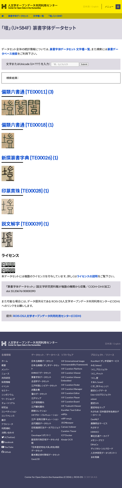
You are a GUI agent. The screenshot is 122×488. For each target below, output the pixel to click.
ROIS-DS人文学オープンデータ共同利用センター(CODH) (47, 316)
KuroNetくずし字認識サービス (105, 361)
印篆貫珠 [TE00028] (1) (25, 190)
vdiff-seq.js (66, 418)
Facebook (7, 442)
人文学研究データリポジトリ (104, 453)
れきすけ (95, 427)
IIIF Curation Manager (71, 389)
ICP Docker (66, 435)
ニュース (5, 373)
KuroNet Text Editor (71, 410)
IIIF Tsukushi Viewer (71, 406)
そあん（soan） (97, 382)
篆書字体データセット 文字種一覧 (70, 49)
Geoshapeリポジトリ (40, 435)
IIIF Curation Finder (70, 385)
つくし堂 (94, 378)
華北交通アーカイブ (100, 436)
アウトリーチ (7, 424)
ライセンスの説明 (87, 276)
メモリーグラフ (97, 440)
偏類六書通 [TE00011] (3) (27, 91)
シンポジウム (8, 394)
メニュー (112, 6)
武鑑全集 (35, 389)
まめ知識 (95, 457)
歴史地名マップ (98, 407)
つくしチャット (97, 373)
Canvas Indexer (68, 426)
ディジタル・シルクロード (102, 448)
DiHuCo (94, 444)
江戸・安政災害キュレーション (44, 419)
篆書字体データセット (18, 16)
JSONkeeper (67, 422)
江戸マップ (36, 398)
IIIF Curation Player (70, 397)
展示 (4, 420)
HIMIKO (95, 432)
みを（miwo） (96, 365)
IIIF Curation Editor (70, 393)
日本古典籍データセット (42, 361)
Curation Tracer (68, 431)
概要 (4, 365)
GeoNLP (95, 419)
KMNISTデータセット (41, 373)
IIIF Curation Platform (71, 368)
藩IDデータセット (39, 394)
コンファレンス (8, 415)
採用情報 (6, 382)
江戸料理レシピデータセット (44, 385)
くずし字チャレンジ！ (100, 386)
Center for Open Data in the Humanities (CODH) (48, 477)
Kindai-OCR (67, 439)
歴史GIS (95, 403)
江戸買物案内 (37, 402)
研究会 (5, 407)
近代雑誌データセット (41, 423)
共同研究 (6, 378)
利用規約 (6, 428)
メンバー (5, 369)
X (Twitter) (8, 437)
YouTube (7, 447)
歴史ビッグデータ (99, 390)
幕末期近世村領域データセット (45, 454)
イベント (5, 386)
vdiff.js (64, 414)
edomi (94, 399)
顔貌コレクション (39, 410)
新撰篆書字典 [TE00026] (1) (30, 157)
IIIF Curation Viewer (71, 373)
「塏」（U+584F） (55, 16)
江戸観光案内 (37, 406)
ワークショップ (8, 399)
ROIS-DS (78, 477)
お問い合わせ (8, 432)
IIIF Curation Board (70, 401)
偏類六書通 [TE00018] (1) (27, 125)
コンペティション (9, 411)
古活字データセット (40, 381)
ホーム (5, 361)
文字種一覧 (38, 16)
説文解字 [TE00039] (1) (25, 223)
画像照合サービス (99, 423)
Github (6, 452)
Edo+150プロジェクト (101, 394)
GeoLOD (35, 459)
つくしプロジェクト (99, 369)
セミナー (6, 390)
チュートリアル (8, 403)
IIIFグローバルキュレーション (44, 415)
